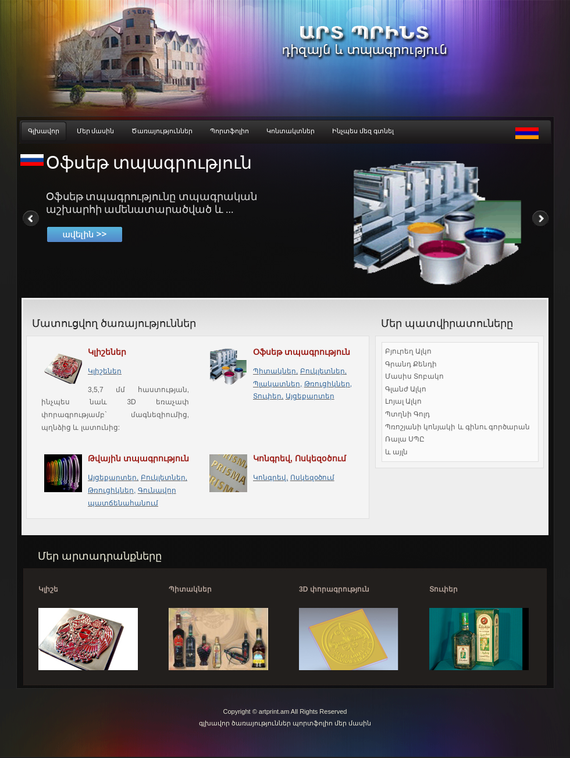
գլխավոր (215, 723)
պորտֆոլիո (313, 723)
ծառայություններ (261, 723)
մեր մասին (352, 723)
